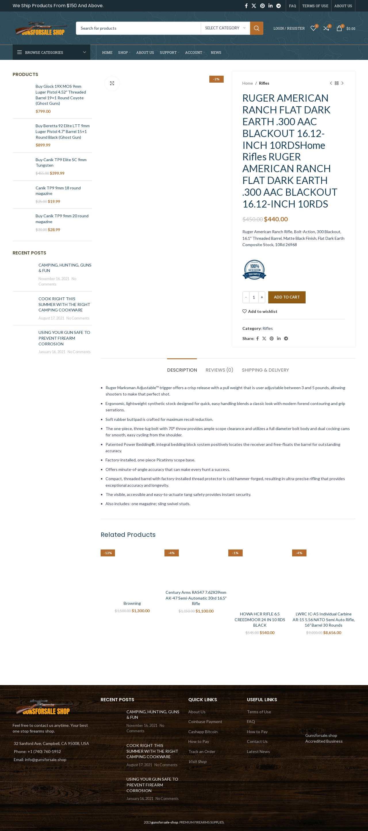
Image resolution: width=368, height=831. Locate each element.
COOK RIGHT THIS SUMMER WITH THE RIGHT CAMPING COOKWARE (64, 304)
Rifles (264, 83)
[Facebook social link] (246, 5)
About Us (197, 711)
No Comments (77, 318)
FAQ (251, 721)
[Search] (169, 28)
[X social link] (254, 5)
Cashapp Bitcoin (203, 731)
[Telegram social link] (279, 5)
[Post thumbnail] (23, 274)
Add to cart (287, 297)
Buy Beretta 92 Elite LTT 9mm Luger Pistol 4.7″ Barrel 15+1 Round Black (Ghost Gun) (63, 131)
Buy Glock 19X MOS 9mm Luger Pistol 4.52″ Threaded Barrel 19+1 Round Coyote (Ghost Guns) (61, 95)
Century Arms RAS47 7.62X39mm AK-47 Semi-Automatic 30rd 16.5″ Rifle (196, 598)
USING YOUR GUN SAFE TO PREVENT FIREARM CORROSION (64, 338)
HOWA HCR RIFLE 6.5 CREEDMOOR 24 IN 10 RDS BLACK (260, 619)
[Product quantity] (254, 297)
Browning (132, 603)
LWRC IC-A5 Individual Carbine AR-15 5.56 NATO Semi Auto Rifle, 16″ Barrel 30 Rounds (324, 619)
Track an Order (201, 751)
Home (247, 83)
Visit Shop (197, 761)
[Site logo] (41, 27)
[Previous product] (331, 83)
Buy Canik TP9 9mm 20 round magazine (62, 218)
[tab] (182, 367)
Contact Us (257, 741)
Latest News (258, 751)
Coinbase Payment (205, 721)
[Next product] (342, 83)
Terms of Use (259, 711)
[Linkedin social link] (270, 5)
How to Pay (198, 741)
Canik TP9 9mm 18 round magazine (58, 190)
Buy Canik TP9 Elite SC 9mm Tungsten (61, 162)
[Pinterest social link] (262, 5)
